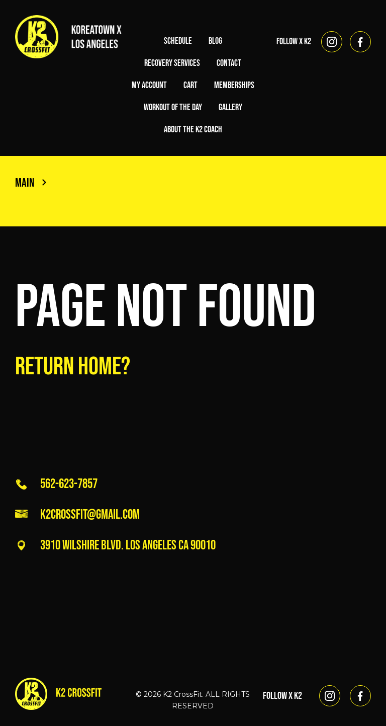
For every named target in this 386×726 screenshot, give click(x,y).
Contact (229, 63)
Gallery (230, 107)
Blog (215, 41)
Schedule (178, 41)
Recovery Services (172, 63)
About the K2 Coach (193, 129)
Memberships (234, 85)
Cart (190, 85)
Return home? (72, 367)
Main (30, 183)
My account (149, 85)
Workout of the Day (173, 107)
